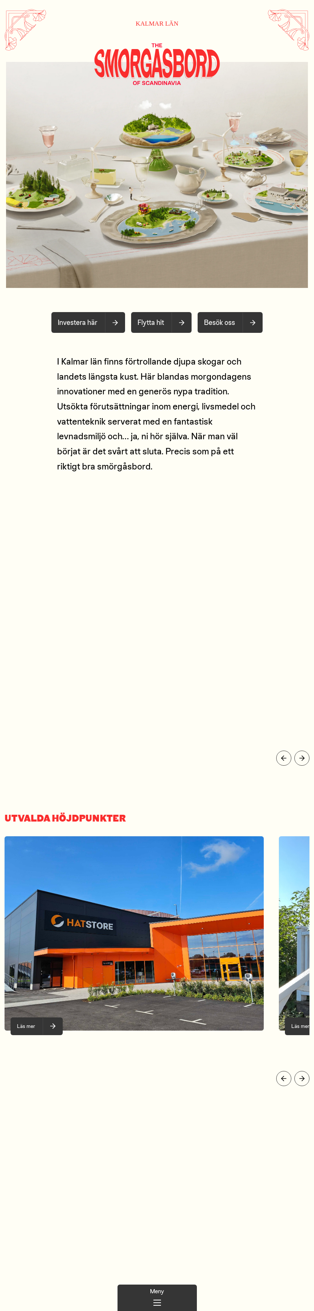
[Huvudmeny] (157, 1297)
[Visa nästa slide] (301, 758)
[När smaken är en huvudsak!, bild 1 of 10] (37, 1026)
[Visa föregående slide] (283, 758)
